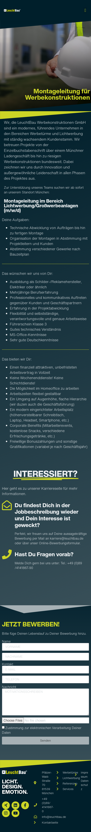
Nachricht (9, 686)
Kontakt (7, 664)
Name (6, 641)
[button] (85, 10)
